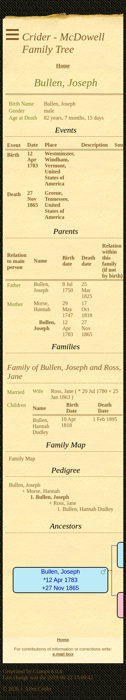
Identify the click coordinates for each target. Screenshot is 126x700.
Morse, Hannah (42, 306)
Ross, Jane (62, 391)
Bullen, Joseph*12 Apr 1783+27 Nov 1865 (60, 579)
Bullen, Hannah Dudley (41, 426)
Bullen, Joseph (41, 287)
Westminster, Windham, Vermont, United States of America (60, 168)
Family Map (22, 458)
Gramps (41, 671)
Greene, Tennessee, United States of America (57, 205)
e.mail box (63, 654)
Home (63, 65)
